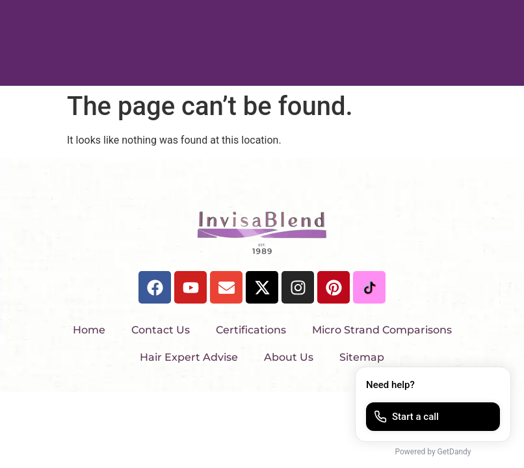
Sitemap (361, 357)
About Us (288, 357)
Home (89, 330)
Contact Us (160, 330)
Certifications (251, 330)
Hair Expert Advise (189, 357)
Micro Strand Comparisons (382, 330)
